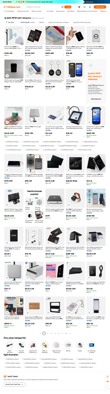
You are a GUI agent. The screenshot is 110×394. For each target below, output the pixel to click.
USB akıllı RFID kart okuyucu (32, 363)
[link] (107, 376)
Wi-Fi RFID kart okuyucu (28, 145)
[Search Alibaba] (43, 7)
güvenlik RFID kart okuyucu (84, 359)
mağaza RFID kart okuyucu (90, 141)
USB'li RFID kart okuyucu (68, 367)
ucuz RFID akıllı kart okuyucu (13, 150)
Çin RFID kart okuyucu (66, 359)
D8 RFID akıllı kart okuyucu (67, 363)
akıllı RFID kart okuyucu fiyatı (30, 141)
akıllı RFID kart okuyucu (12, 141)
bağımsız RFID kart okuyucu (50, 367)
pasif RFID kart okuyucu (29, 359)
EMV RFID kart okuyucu (86, 367)
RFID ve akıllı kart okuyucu (12, 363)
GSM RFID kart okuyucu (12, 359)
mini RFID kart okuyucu (67, 150)
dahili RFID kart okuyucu (32, 150)
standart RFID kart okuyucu (13, 367)
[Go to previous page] (40, 333)
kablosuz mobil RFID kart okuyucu (51, 141)
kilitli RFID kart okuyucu (31, 367)
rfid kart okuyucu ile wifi (84, 150)
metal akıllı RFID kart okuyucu (48, 359)
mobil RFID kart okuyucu (87, 145)
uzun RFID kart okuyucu (49, 150)
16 (66, 333)
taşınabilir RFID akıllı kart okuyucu (67, 145)
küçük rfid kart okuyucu (72, 141)
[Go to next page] (69, 333)
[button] (62, 7)
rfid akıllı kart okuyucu (11, 145)
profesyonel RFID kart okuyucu (87, 363)
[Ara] (67, 6)
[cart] (84, 7)
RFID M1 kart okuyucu (49, 363)
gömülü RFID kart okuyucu (46, 145)
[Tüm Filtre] (9, 22)
